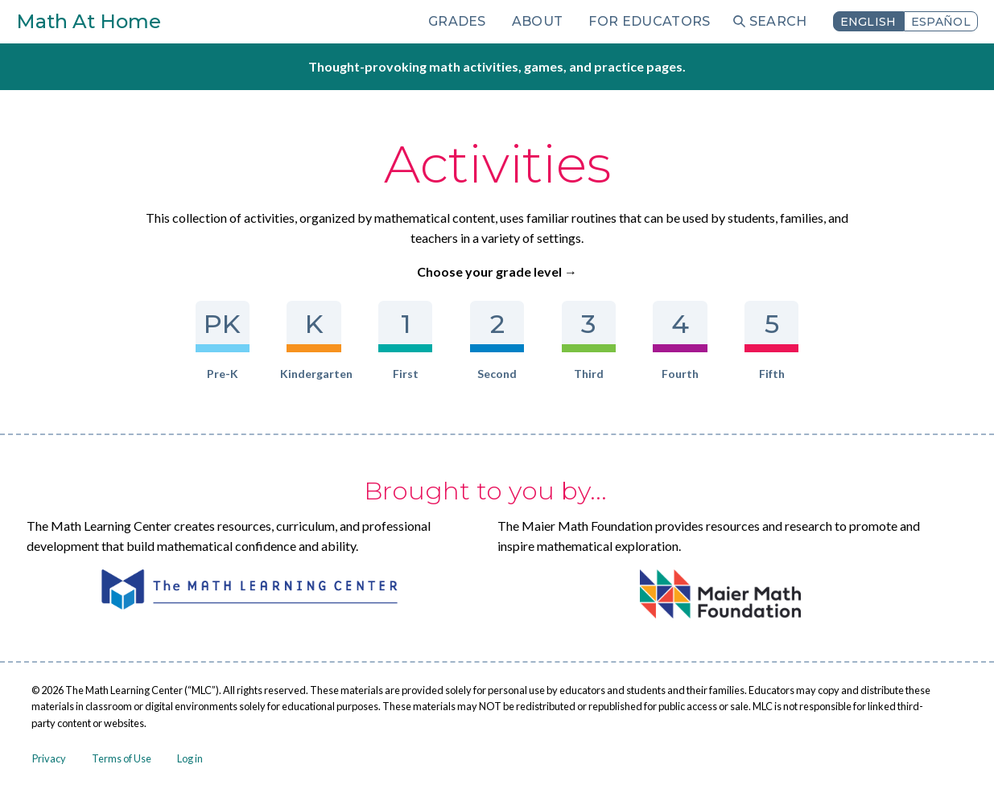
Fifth (771, 340)
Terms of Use (121, 758)
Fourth (680, 340)
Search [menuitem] (778, 21)
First (405, 340)
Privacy (49, 758)
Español (941, 21)
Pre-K (223, 340)
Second (497, 340)
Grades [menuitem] (457, 21)
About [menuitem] (537, 21)
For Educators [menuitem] (649, 21)
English (868, 21)
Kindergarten (314, 340)
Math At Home (88, 21)
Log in (190, 758)
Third (589, 340)
